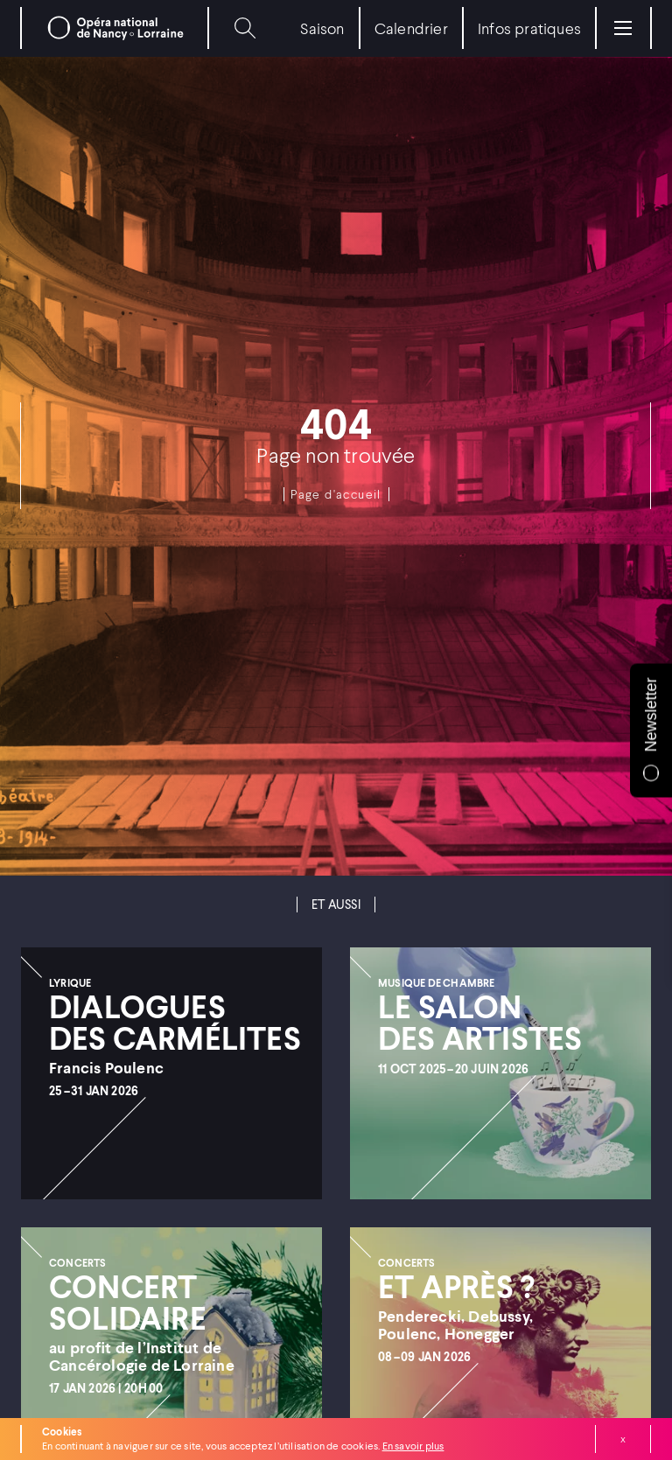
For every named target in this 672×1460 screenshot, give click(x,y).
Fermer (623, 1439)
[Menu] (623, 28)
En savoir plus (413, 1445)
